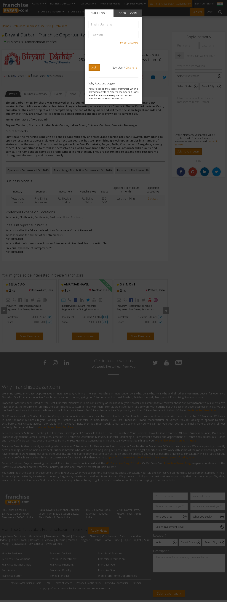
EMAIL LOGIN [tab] (99, 13)
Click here (131, 67)
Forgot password (129, 42)
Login (94, 67)
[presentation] (114, 54)
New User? (124, 67)
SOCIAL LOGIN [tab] (128, 13)
